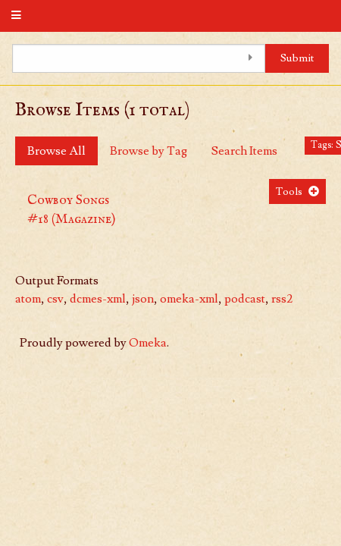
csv (55, 298)
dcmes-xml (98, 298)
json (143, 298)
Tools (289, 192)
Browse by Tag (148, 150)
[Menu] (16, 16)
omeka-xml (189, 298)
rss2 (282, 298)
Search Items (244, 150)
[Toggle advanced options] (250, 58)
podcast (244, 298)
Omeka (148, 342)
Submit (297, 58)
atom (28, 298)
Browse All (56, 150)
